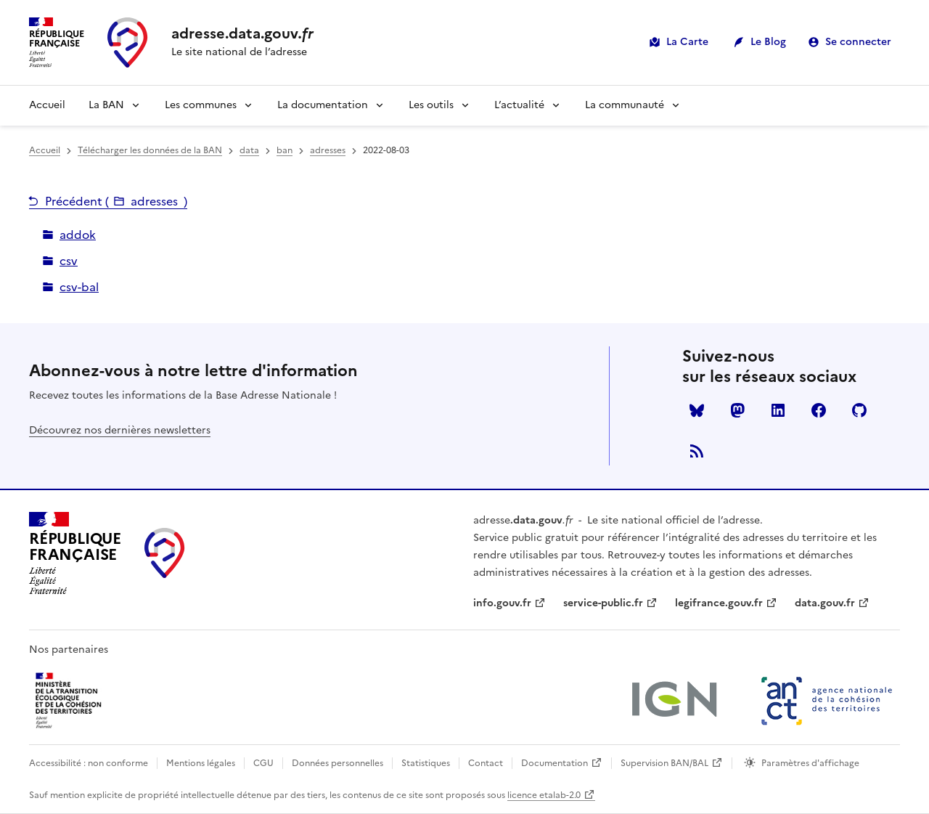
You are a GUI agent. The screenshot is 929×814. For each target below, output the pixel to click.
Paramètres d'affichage (810, 763)
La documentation (322, 105)
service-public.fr (603, 603)
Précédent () (116, 201)
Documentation (554, 763)
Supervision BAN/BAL (664, 763)
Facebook (818, 410)
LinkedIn (778, 410)
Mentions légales (200, 763)
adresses (327, 150)
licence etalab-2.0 (544, 795)
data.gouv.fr (825, 603)
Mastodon (737, 410)
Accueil (47, 105)
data (249, 150)
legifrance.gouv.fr (719, 603)
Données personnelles (337, 763)
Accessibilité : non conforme (88, 763)
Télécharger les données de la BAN (150, 150)
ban (284, 150)
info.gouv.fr (502, 603)
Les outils (431, 105)
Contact (485, 763)
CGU (263, 763)
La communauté (624, 105)
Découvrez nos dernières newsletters (119, 430)
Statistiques (425, 763)
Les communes (201, 105)
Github (859, 410)
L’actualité (519, 105)
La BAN (106, 105)
